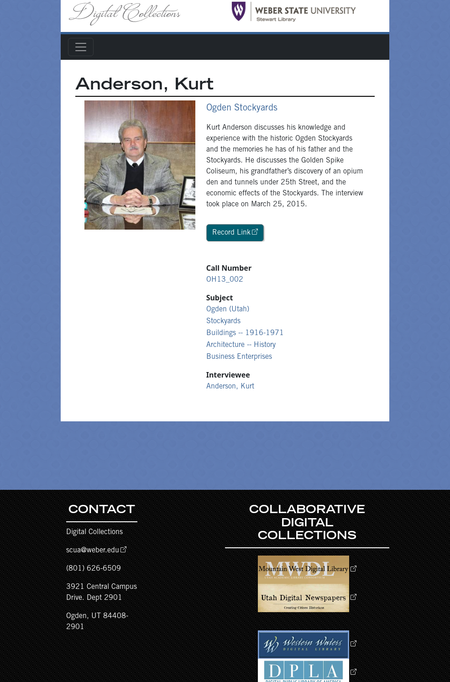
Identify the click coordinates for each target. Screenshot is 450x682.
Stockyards (223, 321)
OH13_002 (224, 279)
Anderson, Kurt (230, 386)
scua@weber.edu (92, 550)
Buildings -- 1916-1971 (245, 333)
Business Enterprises (239, 357)
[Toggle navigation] (81, 47)
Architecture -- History (241, 345)
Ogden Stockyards (241, 108)
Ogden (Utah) (227, 309)
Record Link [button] (231, 232)
